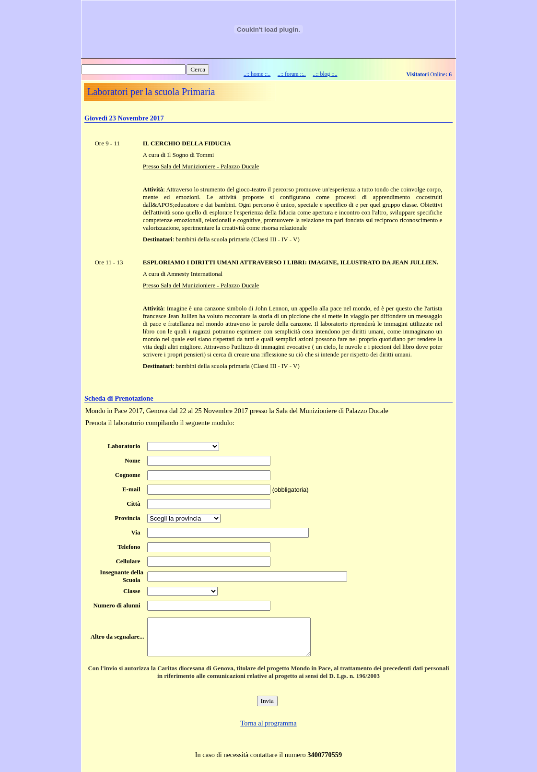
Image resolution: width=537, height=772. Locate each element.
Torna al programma (268, 723)
